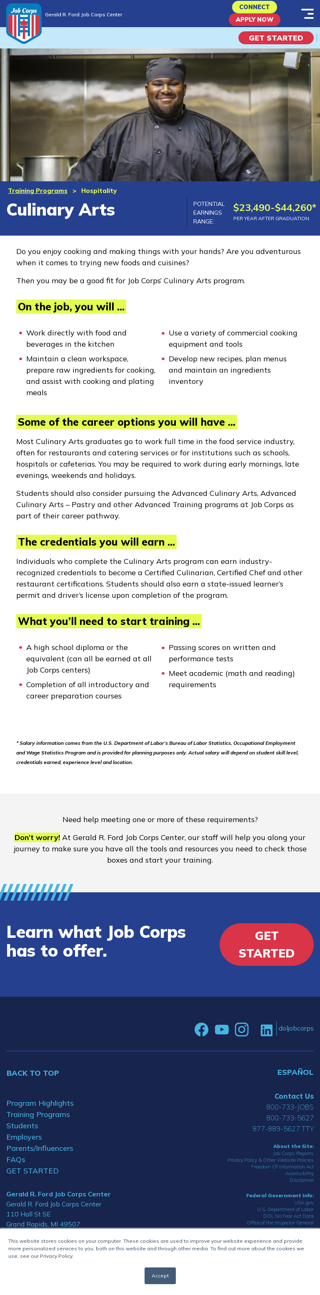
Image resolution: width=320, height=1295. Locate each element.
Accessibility (299, 1181)
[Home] (24, 23)
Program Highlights (40, 1110)
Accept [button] (160, 1275)
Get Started (276, 45)
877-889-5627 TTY (283, 1136)
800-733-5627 (290, 1125)
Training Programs (38, 198)
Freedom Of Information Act (282, 1174)
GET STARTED (32, 1178)
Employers (24, 1144)
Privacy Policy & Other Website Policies (271, 1167)
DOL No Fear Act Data (288, 1224)
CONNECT (254, 9)
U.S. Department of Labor (285, 1217)
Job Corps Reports (293, 1161)
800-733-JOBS (290, 1114)
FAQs (15, 1167)
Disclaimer (302, 1187)
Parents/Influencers (39, 1155)
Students (22, 1133)
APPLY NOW (254, 25)
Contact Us (294, 1103)
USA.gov (304, 1210)
